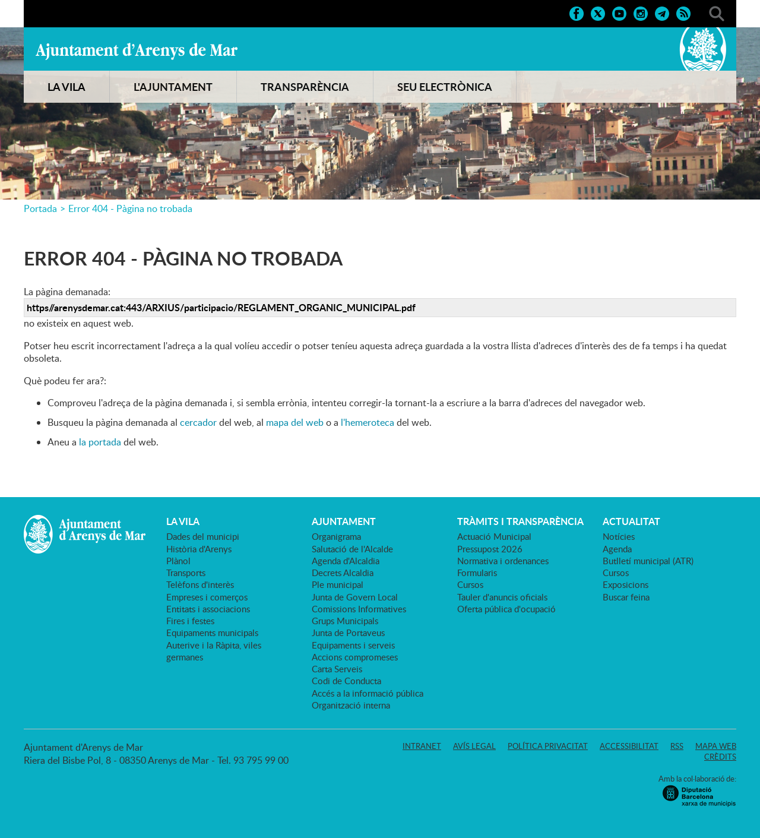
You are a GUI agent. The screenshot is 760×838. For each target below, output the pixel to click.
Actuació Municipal (494, 536)
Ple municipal (337, 584)
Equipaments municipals (212, 632)
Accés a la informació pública (367, 693)
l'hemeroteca (367, 422)
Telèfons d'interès (200, 584)
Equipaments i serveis (353, 645)
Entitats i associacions (208, 609)
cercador (198, 422)
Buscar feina (626, 597)
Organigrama (336, 536)
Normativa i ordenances (503, 561)
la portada (100, 441)
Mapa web (715, 746)
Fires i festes (190, 621)
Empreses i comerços (207, 597)
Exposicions (625, 584)
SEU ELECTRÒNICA (444, 86)
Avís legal (474, 746)
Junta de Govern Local (355, 597)
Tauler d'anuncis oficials (502, 597)
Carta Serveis (337, 669)
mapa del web (295, 422)
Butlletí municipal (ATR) (648, 561)
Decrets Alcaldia (342, 572)
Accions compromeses (355, 657)
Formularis (477, 572)
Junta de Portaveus (348, 632)
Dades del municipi (202, 536)
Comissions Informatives (359, 609)
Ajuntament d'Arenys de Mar (137, 51)
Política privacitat (548, 746)
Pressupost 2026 (489, 549)
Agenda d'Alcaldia (345, 561)
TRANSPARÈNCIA (305, 86)
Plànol (178, 561)
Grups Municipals (345, 621)
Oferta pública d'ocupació (506, 609)
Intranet (422, 746)
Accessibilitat (629, 746)
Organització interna (351, 705)
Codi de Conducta (346, 681)
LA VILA (67, 86)
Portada (40, 208)
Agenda (617, 549)
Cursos (470, 584)
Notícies (619, 536)
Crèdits (720, 756)
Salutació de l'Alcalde (352, 549)
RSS (676, 746)
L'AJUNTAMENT (173, 86)
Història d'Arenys (199, 549)
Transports (185, 572)
